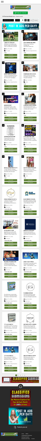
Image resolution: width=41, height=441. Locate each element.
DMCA (27, 433)
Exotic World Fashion (30, 167)
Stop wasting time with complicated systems (29, 136)
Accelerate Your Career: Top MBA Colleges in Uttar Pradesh (9, 230)
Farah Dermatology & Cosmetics (10, 199)
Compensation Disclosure (27, 435)
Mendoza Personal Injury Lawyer (29, 230)
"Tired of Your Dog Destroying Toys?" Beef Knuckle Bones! (10, 42)
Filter (17, 20)
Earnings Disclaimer (25, 437)
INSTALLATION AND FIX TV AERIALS (10, 167)
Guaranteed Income (9, 136)
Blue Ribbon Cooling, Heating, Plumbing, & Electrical (29, 199)
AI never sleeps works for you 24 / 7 (30, 105)
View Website (11, 57)
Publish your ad (20, 13)
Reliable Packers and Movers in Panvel (10, 261)
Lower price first (8, 20)
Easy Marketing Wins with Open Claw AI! (29, 42)
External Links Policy (26, 438)
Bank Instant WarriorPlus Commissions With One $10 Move (10, 105)
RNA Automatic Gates (30, 355)
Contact (33, 438)
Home (23, 433)
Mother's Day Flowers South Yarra (30, 324)
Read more (10, 54)
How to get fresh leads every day (29, 261)
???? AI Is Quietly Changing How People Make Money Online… (10, 324)
